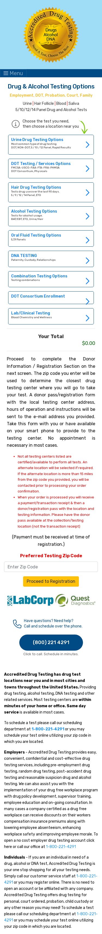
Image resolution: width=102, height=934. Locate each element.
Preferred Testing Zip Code (51, 555)
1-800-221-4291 (61, 846)
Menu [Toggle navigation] (13, 73)
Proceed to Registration (51, 581)
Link (51, 144)
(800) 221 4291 (51, 642)
